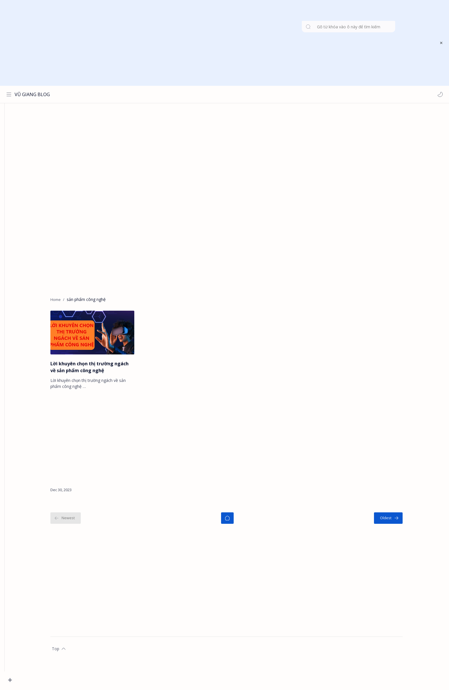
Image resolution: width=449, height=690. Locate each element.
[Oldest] (397, 520)
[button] (439, 94)
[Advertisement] (221, 43)
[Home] (236, 520)
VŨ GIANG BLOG (33, 94)
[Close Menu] (440, 42)
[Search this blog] (118, 94)
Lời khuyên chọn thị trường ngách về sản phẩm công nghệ (98, 369)
